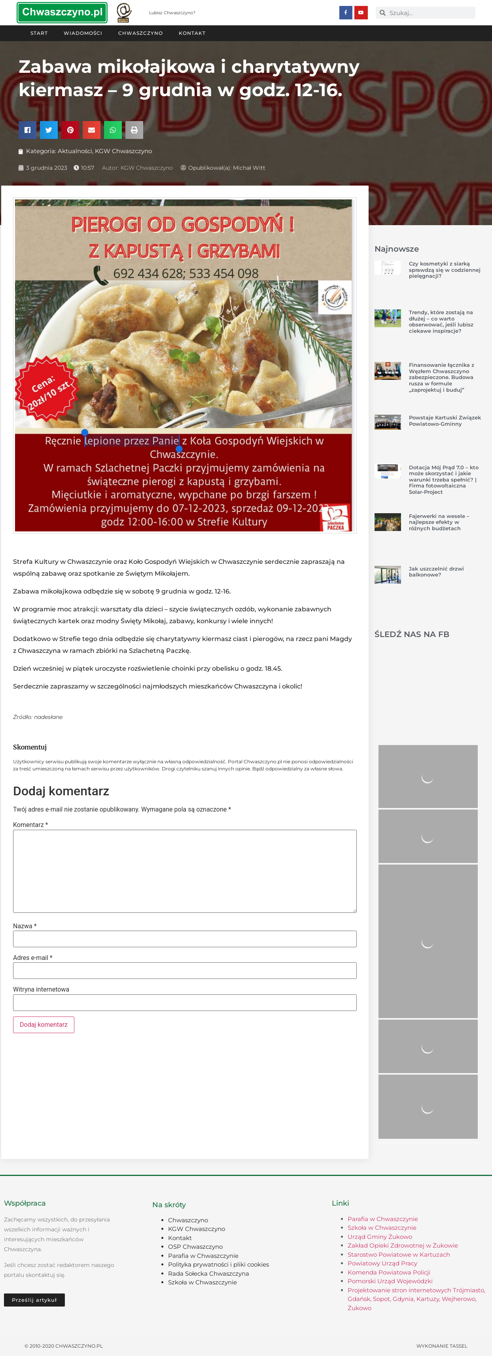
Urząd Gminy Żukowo (380, 1236)
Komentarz (30, 825)
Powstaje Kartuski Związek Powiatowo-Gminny (445, 420)
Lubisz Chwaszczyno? (172, 12)
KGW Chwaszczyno (123, 151)
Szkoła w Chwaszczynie (202, 1282)
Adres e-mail (33, 958)
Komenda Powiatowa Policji (389, 1272)
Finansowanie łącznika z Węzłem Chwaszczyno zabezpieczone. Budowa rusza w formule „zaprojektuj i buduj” (441, 377)
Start (39, 33)
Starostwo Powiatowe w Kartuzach (399, 1254)
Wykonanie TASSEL (441, 1346)
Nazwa (25, 926)
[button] (27, 130)
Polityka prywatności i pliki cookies (218, 1264)
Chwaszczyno (140, 33)
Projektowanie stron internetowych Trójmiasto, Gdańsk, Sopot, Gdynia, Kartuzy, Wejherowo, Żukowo (416, 1299)
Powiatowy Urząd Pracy (382, 1263)
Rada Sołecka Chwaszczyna (208, 1273)
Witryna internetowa (41, 989)
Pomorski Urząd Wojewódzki (390, 1281)
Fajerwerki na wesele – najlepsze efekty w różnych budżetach (439, 522)
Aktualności (75, 151)
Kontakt (192, 33)
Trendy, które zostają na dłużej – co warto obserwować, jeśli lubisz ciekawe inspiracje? (441, 321)
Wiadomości (83, 33)
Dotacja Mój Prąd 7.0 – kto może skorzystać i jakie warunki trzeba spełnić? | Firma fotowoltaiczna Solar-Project (444, 479)
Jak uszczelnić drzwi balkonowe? (436, 571)
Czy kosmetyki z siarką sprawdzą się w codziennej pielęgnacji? (445, 269)
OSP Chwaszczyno (195, 1246)
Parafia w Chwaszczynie (203, 1255)
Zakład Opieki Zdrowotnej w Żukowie (403, 1245)
